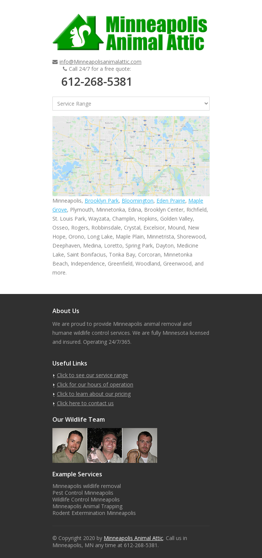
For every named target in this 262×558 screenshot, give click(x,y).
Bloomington (137, 200)
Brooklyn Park (102, 200)
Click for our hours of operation (95, 384)
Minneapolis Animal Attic (133, 538)
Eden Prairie (170, 200)
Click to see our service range (92, 375)
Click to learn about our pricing (94, 393)
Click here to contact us (85, 403)
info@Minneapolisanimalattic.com (100, 61)
